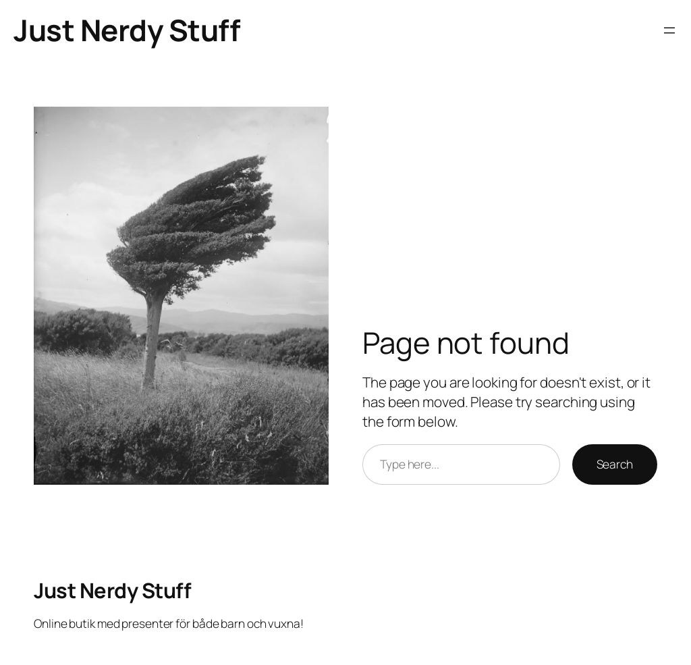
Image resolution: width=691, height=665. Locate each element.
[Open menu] (669, 30)
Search (615, 464)
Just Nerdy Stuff (126, 29)
